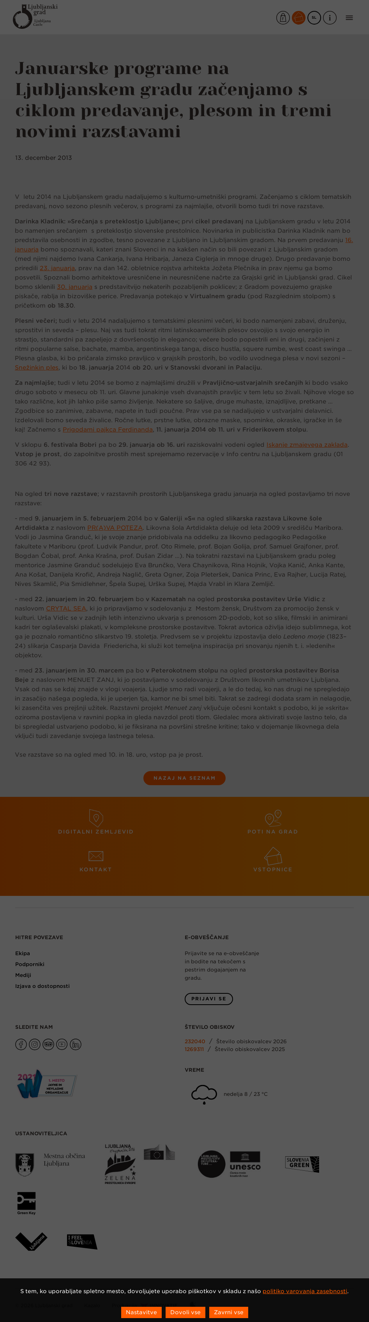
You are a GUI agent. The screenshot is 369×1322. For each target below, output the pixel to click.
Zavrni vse (229, 1312)
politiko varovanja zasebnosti (305, 1291)
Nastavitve (141, 1312)
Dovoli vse (185, 1312)
